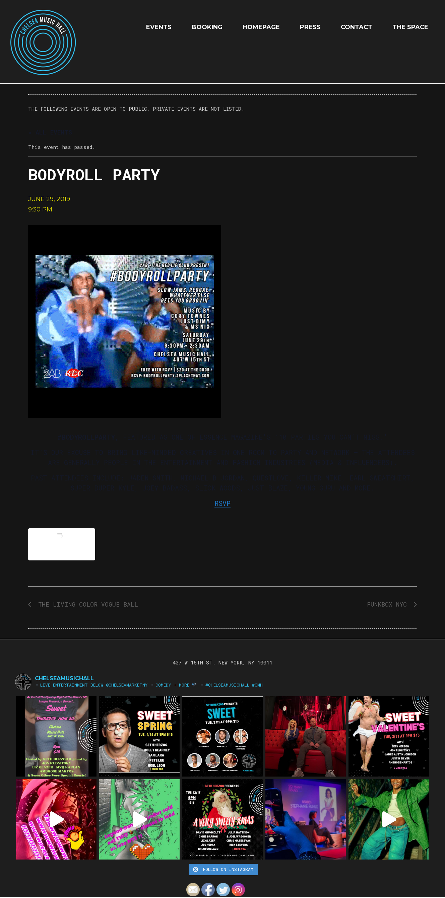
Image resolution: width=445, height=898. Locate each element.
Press (310, 27)
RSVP (222, 503)
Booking (207, 27)
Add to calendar (62, 544)
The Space (410, 27)
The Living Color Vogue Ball (86, 604)
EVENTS (159, 27)
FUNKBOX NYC (388, 604)
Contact (356, 27)
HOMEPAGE (261, 27)
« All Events (50, 132)
